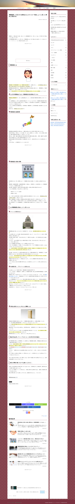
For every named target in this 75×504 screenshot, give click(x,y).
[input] (59, 85)
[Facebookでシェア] (21, 407)
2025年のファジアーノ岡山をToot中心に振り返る (58, 17)
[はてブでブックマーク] (34, 407)
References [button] (12, 377)
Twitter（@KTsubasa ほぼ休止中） (57, 125)
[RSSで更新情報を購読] (29, 413)
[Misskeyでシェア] (41, 404)
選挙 (17, 383)
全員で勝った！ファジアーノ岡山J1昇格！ (58, 21)
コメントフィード (54, 113)
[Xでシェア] (15, 404)
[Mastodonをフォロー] (27, 413)
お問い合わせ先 (18, 502)
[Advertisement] (28, 27)
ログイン (52, 108)
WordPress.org (53, 115)
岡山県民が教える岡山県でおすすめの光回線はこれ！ (58, 28)
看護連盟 (13, 383)
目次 (27, 60)
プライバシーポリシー (11, 502)
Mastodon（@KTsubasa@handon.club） (58, 122)
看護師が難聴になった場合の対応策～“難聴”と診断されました (57, 32)
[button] (43, 199)
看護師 (10, 381)
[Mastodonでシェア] (28, 404)
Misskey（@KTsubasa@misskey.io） (58, 123)
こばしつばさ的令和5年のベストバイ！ (58, 24)
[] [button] (16, 377)
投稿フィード (53, 110)
